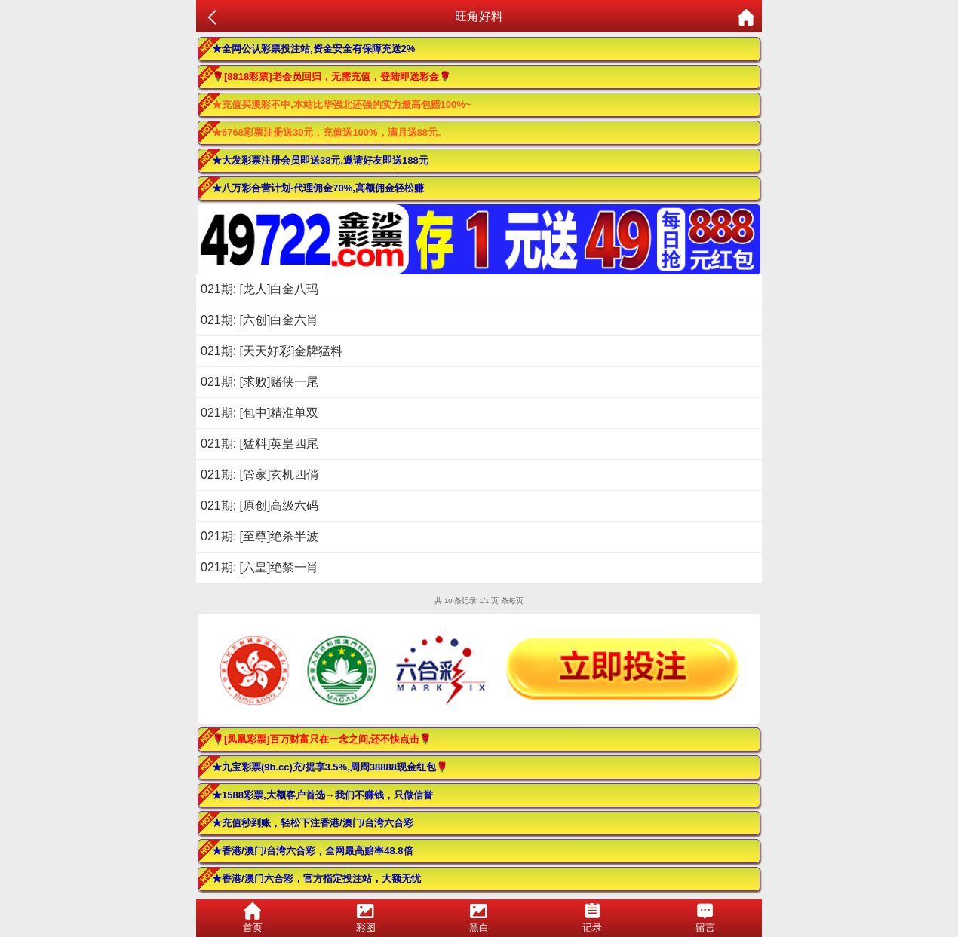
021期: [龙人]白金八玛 (259, 289)
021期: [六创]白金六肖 (259, 320)
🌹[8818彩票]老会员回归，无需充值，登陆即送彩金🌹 (331, 76)
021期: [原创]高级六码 (259, 505)
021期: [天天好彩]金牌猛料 (271, 350)
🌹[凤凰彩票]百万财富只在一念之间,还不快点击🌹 (321, 739)
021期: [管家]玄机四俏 (259, 474)
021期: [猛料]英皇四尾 (259, 443)
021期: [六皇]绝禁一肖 (259, 567)
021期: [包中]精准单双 (259, 412)
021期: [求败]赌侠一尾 (259, 381)
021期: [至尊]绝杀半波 (259, 536)
